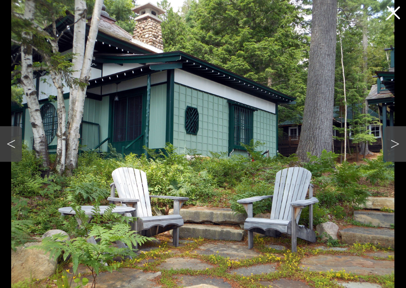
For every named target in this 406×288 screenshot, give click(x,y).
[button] (11, 144)
